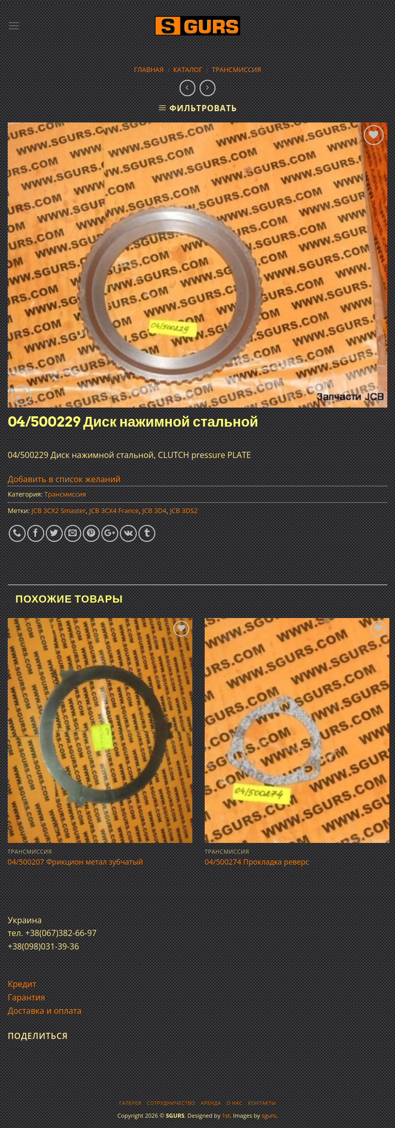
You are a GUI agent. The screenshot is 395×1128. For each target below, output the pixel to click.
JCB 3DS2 (184, 510)
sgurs (269, 1115)
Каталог (188, 69)
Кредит (22, 984)
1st (226, 1115)
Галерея (130, 1103)
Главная (149, 69)
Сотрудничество (171, 1103)
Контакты (262, 1103)
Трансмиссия (236, 69)
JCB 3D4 (154, 510)
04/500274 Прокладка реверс (257, 862)
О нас (234, 1103)
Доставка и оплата (45, 1010)
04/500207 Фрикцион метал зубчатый (75, 862)
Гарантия (26, 997)
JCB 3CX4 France (114, 510)
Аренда (211, 1103)
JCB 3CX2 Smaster (58, 510)
